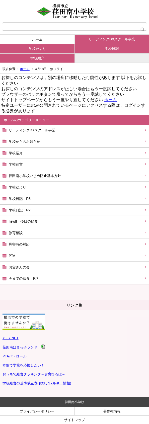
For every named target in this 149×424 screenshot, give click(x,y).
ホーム (37, 39)
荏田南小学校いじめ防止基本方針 (35, 176)
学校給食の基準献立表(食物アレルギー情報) (36, 383)
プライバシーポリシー (37, 411)
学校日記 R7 (20, 210)
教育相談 (16, 233)
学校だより (37, 49)
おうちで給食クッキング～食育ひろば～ (33, 374)
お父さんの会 (19, 267)
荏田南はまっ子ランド (23, 347)
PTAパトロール (14, 356)
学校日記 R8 (20, 199)
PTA (12, 256)
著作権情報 (112, 411)
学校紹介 (37, 58)
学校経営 (16, 164)
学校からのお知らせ (24, 142)
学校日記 (112, 49)
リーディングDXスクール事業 (111, 39)
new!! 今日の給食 (23, 221)
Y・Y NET (10, 338)
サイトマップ (74, 420)
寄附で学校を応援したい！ (23, 365)
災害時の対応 (19, 244)
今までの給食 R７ (24, 278)
